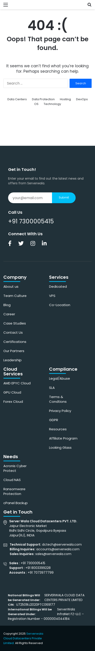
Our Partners (13, 350)
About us (10, 286)
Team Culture (15, 295)
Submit (64, 197)
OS (36, 104)
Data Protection (43, 99)
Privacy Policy (60, 410)
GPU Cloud (12, 392)
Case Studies (14, 323)
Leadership (12, 360)
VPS (52, 295)
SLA (52, 387)
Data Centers (17, 99)
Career (9, 314)
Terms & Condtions (58, 399)
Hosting (65, 99)
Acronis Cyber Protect (15, 468)
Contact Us (13, 332)
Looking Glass (60, 447)
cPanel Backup (15, 503)
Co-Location (59, 305)
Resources (58, 429)
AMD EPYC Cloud (17, 383)
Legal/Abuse (59, 378)
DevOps (82, 99)
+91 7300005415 (31, 221)
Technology (52, 104)
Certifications (14, 341)
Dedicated (58, 286)
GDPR (53, 420)
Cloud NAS (12, 479)
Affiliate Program (63, 438)
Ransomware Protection (14, 491)
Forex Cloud (13, 401)
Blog (7, 305)
